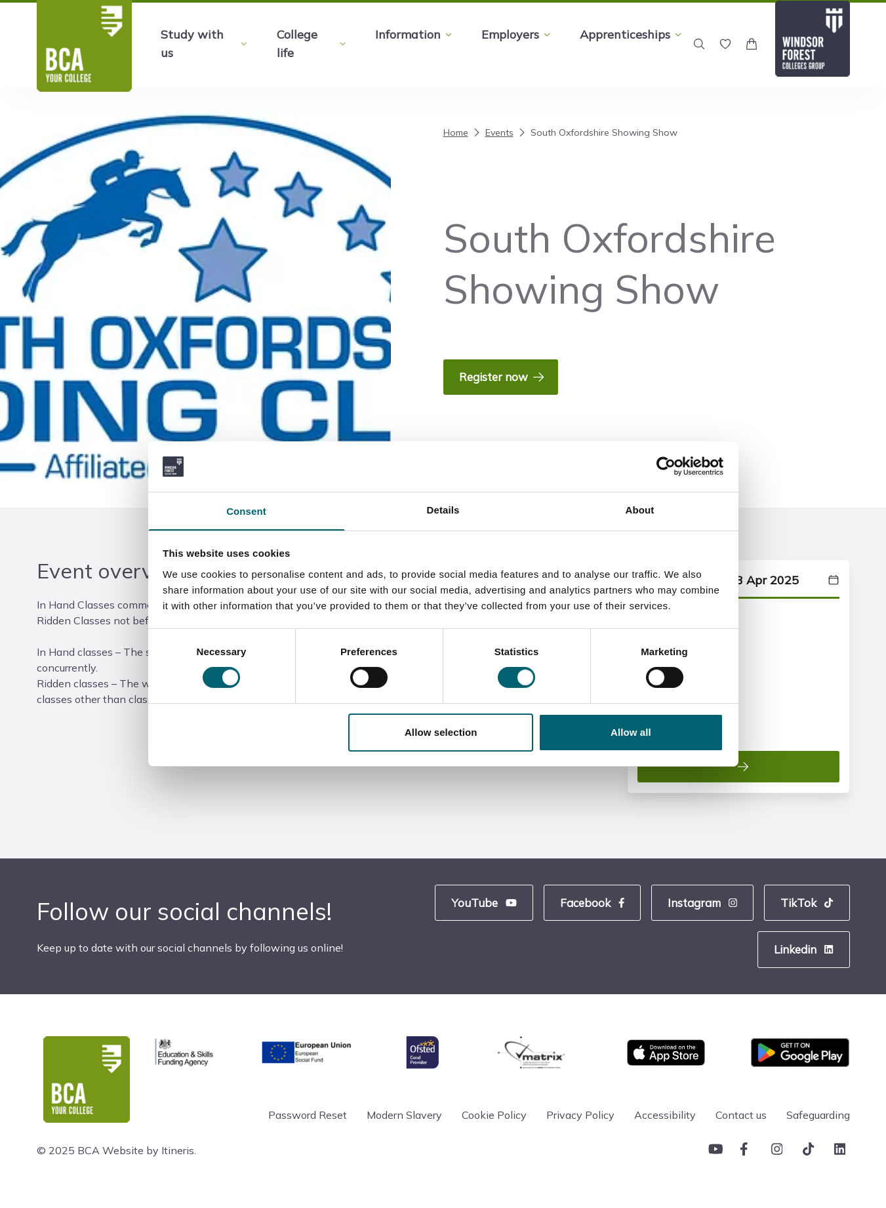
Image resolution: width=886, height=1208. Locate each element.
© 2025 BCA (68, 1158)
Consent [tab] (246, 511)
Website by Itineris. (149, 1158)
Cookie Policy (494, 1122)
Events (492, 132)
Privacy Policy (580, 1122)
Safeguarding (818, 1122)
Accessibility (665, 1122)
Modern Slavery (404, 1122)
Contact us (741, 1122)
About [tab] (640, 509)
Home (455, 132)
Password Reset (307, 1122)
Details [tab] (443, 509)
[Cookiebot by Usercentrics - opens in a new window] (666, 465)
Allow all (631, 732)
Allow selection (441, 732)
